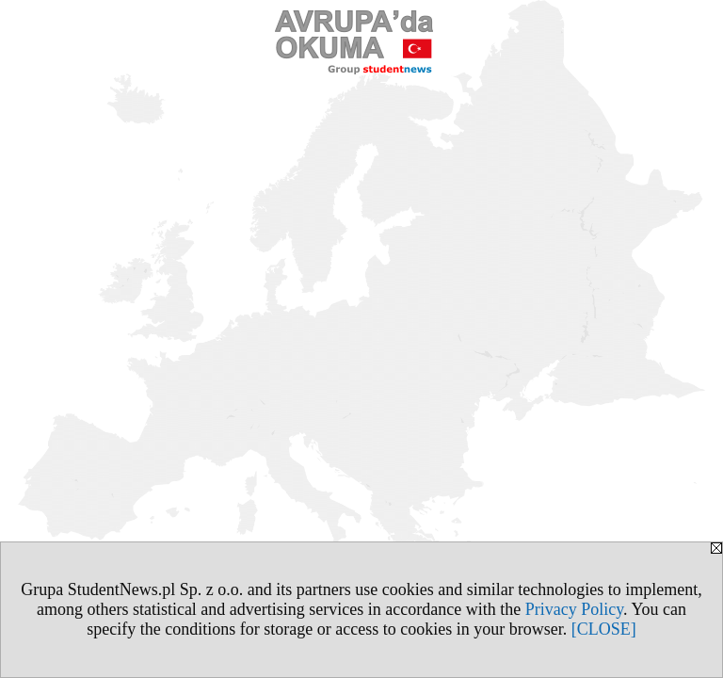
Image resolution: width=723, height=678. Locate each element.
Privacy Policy (574, 609)
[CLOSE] (603, 629)
